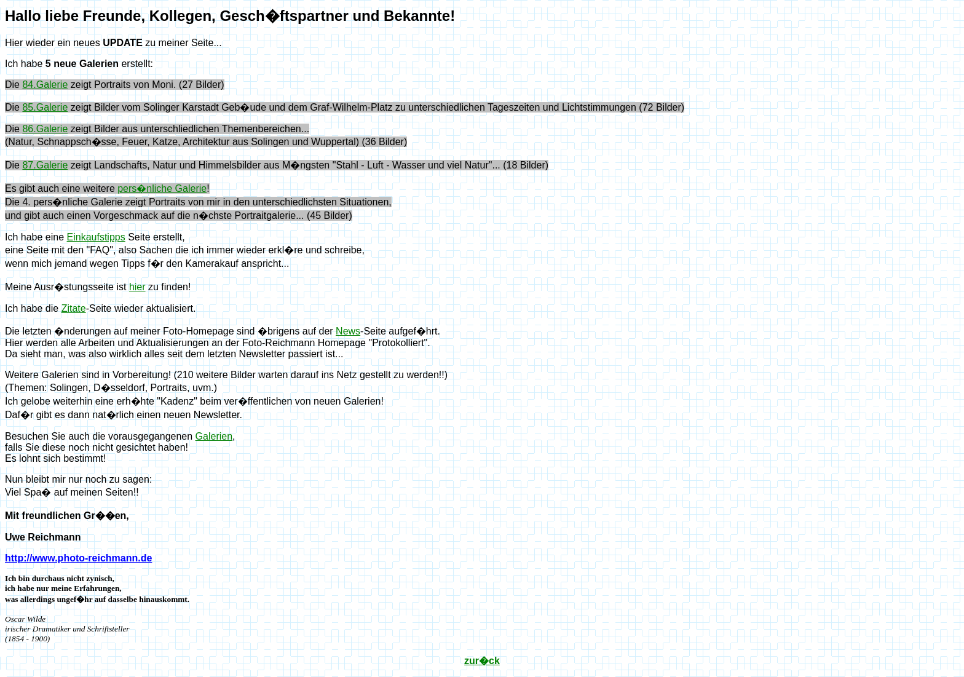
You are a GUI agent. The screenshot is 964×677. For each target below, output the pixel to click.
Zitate (73, 308)
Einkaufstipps (96, 237)
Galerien (214, 436)
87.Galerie (45, 165)
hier (137, 287)
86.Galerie (45, 129)
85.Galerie (45, 107)
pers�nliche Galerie (162, 188)
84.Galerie (45, 84)
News (348, 331)
